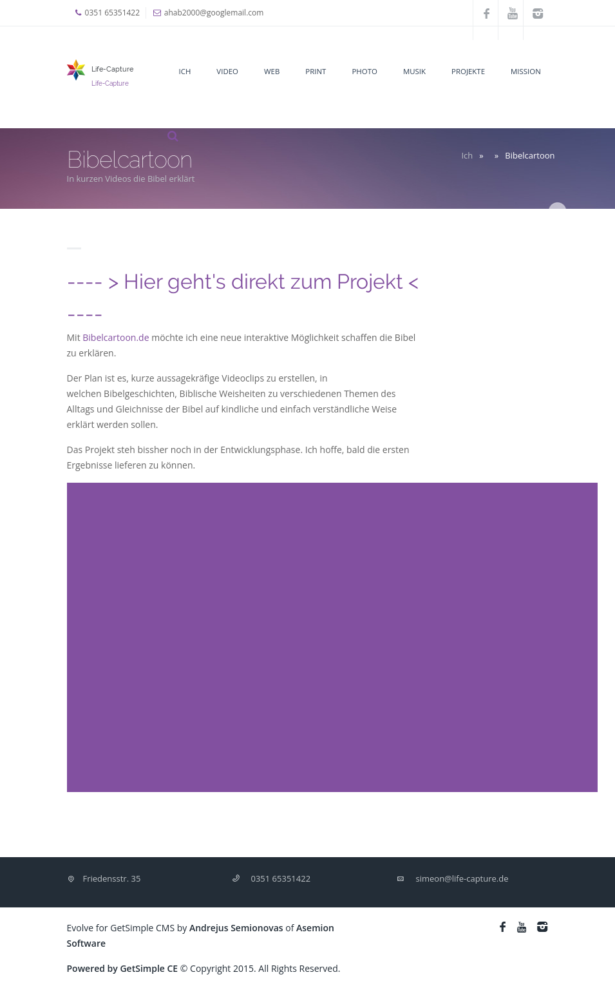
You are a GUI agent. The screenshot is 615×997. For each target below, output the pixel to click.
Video (227, 71)
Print (315, 71)
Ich (185, 71)
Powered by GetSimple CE (122, 968)
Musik (414, 71)
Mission (526, 71)
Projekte (468, 71)
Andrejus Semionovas (236, 928)
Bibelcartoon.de (115, 337)
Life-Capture (112, 69)
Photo (364, 71)
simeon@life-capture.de (462, 878)
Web (271, 71)
